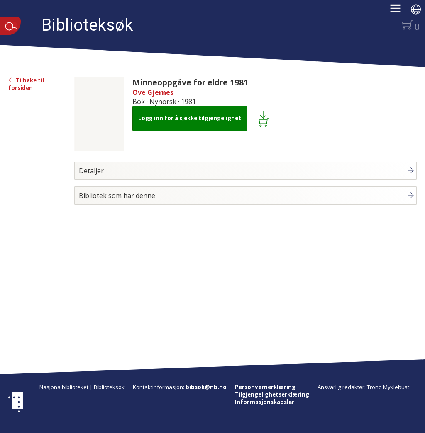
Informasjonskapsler (264, 402)
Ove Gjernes (152, 92)
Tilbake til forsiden (26, 84)
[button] (399, 11)
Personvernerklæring (265, 387)
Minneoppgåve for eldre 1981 (190, 82)
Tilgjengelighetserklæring (272, 394)
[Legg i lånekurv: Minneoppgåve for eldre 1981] (265, 118)
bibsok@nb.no (206, 387)
